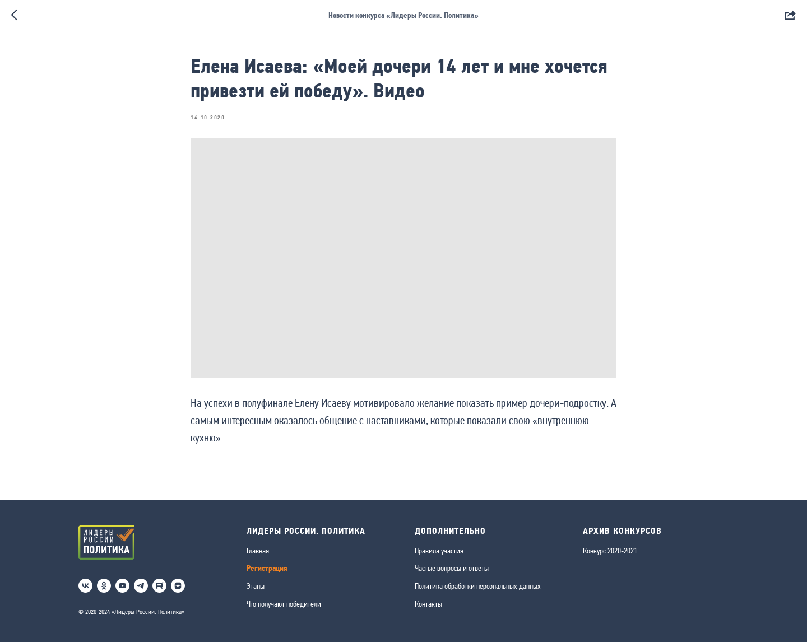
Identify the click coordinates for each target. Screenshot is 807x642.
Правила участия (439, 550)
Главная (258, 550)
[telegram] (141, 586)
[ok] (104, 586)
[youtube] (122, 586)
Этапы (256, 585)
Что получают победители (284, 603)
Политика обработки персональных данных (478, 585)
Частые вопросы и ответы (452, 568)
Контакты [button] (428, 603)
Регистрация (267, 568)
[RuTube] (159, 586)
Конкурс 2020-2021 (610, 550)
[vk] (85, 586)
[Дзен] (178, 586)
